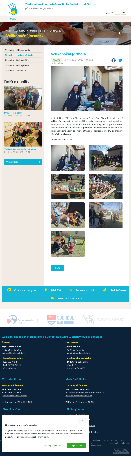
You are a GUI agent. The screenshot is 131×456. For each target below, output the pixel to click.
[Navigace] (11, 19)
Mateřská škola (37, 30)
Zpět (57, 268)
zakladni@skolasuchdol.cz (78, 353)
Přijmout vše (76, 445)
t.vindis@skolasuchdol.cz (14, 353)
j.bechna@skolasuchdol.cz (14, 395)
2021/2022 (55, 30)
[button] (109, 12)
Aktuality (20, 30)
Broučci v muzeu (13, 112)
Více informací (10, 368)
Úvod (8, 30)
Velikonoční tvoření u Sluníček (20, 149)
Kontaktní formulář (76, 368)
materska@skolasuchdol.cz (79, 395)
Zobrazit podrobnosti (51, 445)
